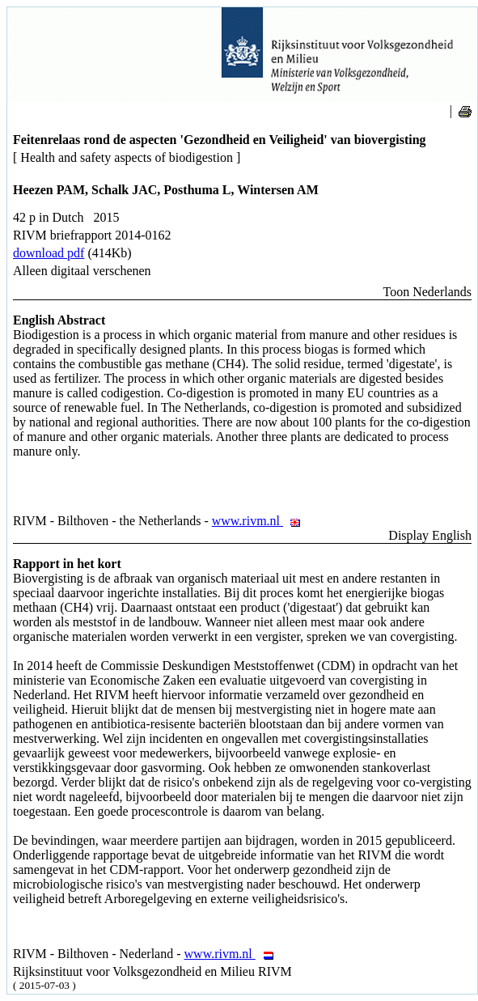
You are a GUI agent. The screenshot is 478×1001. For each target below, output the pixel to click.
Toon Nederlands (427, 292)
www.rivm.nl (261, 521)
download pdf (48, 253)
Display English (430, 535)
